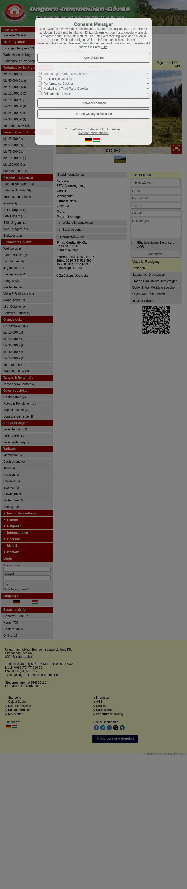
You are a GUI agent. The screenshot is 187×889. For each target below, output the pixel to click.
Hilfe (104, 47)
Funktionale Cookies (58, 79)
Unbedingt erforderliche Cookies (66, 74)
